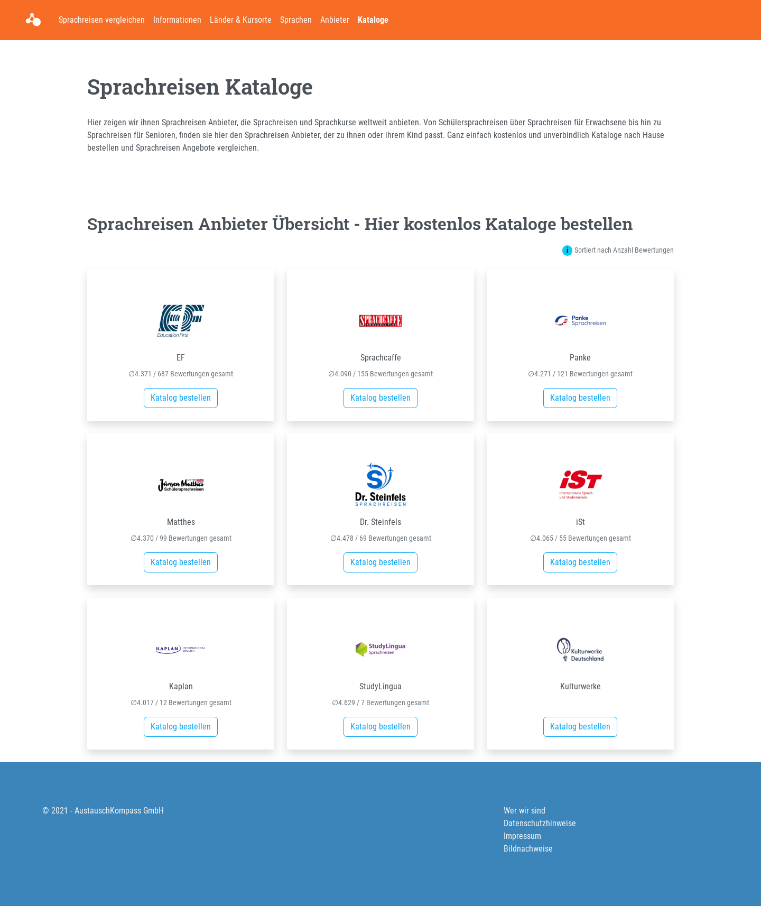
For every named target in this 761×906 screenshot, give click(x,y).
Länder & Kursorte (241, 20)
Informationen (177, 20)
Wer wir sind (524, 811)
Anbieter (334, 20)
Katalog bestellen (181, 398)
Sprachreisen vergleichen (102, 20)
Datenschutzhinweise (540, 823)
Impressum (522, 836)
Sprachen (296, 20)
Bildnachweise (528, 849)
